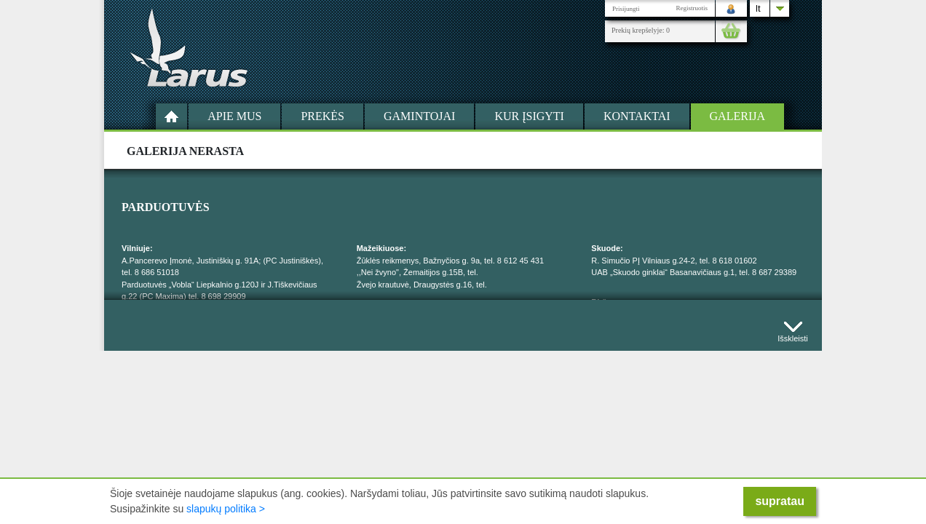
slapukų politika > (225, 509)
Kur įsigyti (529, 116)
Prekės (322, 116)
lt (758, 8)
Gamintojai (419, 116)
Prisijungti (626, 8)
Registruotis (692, 8)
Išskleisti (792, 335)
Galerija (737, 116)
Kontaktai (637, 116)
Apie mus (234, 116)
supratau (779, 501)
